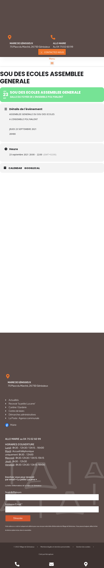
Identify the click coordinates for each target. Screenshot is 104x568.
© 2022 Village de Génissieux (24, 547)
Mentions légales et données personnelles (55, 547)
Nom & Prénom (13, 492)
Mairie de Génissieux (21, 43)
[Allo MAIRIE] (53, 37)
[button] (52, 63)
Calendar (15, 168)
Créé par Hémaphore (52, 554)
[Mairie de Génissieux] (9, 37)
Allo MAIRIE (59, 43)
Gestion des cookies (83, 547)
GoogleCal (32, 168)
